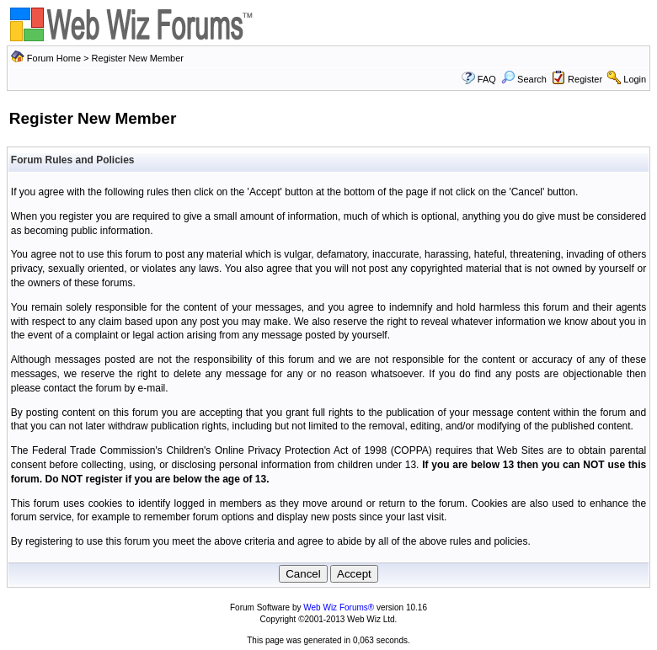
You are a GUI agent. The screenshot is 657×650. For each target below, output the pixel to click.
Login (634, 79)
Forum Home (54, 58)
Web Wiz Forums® (338, 607)
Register (585, 79)
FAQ (487, 79)
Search (524, 79)
